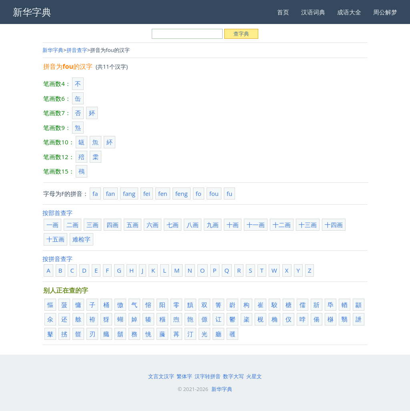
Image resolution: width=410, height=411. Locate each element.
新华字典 (52, 50)
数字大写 (233, 376)
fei (146, 194)
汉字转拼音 (208, 376)
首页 (283, 12)
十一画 (256, 225)
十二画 (282, 225)
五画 (133, 225)
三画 (92, 225)
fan (110, 194)
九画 (213, 225)
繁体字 (184, 376)
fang (129, 194)
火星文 (254, 376)
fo (198, 194)
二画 (72, 225)
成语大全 (349, 12)
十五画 (55, 239)
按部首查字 (57, 213)
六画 (153, 225)
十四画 (334, 225)
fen (162, 194)
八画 (193, 225)
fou (214, 194)
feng (181, 194)
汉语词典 (313, 12)
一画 (52, 225)
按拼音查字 (57, 259)
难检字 (81, 239)
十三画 (308, 225)
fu (229, 194)
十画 (233, 225)
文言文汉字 (161, 376)
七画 (173, 225)
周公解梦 (385, 12)
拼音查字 (76, 50)
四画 (113, 225)
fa (95, 194)
